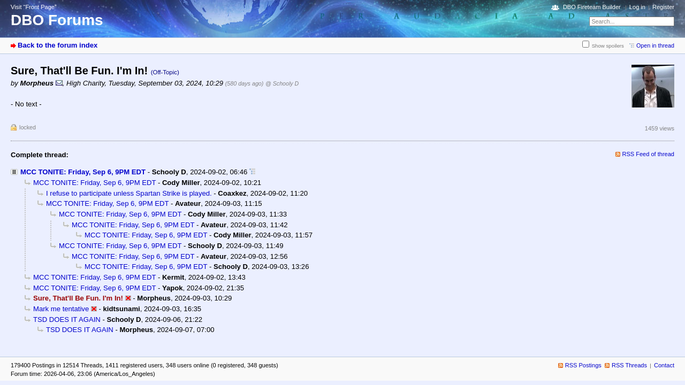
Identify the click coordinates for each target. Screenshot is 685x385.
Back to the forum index (57, 45)
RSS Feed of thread (648, 154)
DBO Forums (57, 20)
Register (663, 7)
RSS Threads (629, 365)
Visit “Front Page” (34, 7)
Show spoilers (608, 46)
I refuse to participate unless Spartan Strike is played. (129, 193)
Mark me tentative (61, 309)
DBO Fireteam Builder (592, 7)
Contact (664, 365)
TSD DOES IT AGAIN (67, 319)
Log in (637, 7)
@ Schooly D (282, 83)
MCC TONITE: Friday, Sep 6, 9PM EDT (83, 172)
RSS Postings (583, 365)
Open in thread (655, 45)
